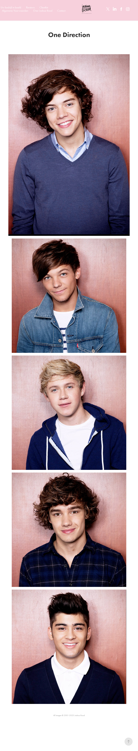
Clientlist (43, 7)
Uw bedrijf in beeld (11, 7)
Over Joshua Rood (42, 10)
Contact (61, 10)
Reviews (30, 7)
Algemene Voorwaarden (15, 10)
